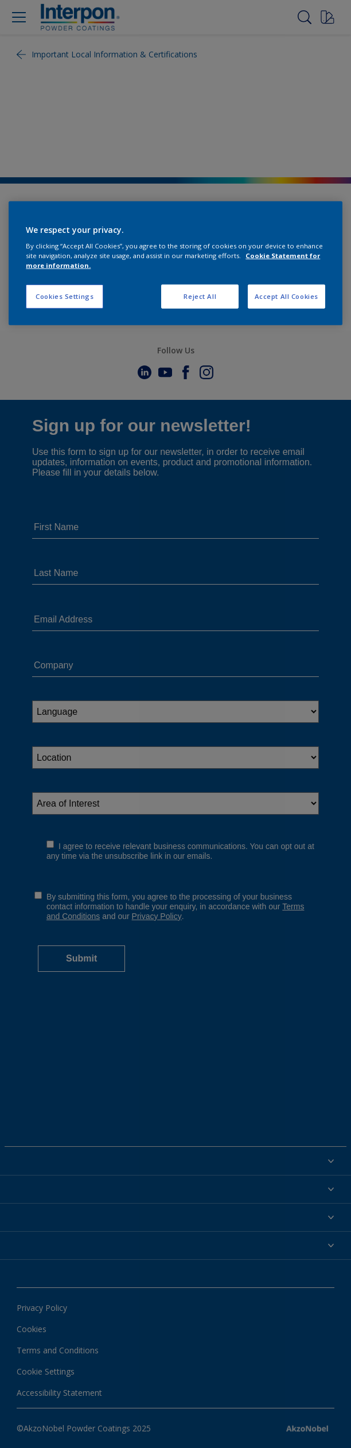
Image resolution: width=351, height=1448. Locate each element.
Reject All (200, 296)
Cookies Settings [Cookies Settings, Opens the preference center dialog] (64, 296)
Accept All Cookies (286, 296)
